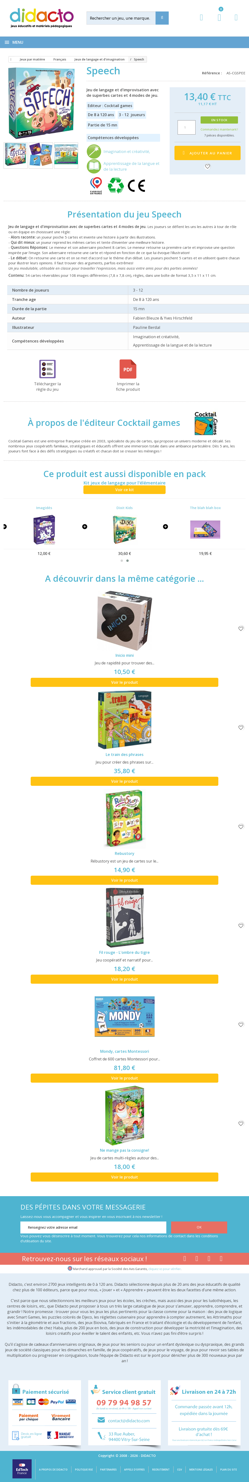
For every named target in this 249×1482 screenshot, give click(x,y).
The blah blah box (205, 507)
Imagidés (44, 507)
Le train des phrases (125, 754)
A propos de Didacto (53, 1469)
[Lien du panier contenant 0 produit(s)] (217, 22)
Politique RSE (84, 1469)
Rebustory (124, 853)
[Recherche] (162, 18)
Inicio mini (125, 655)
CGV (179, 1469)
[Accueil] (10, 59)
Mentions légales (201, 1469)
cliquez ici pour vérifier (164, 1269)
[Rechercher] (125, 18)
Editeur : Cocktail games (110, 105)
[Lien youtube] (197, 1259)
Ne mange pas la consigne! (124, 1150)
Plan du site (228, 1469)
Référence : (213, 73)
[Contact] (236, 21)
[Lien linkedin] (221, 1259)
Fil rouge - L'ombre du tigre (124, 952)
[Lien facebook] (185, 1259)
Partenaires (108, 1469)
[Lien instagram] (209, 1259)
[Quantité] (187, 127)
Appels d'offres (134, 1469)
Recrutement (161, 1469)
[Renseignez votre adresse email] (93, 1227)
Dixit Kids (124, 507)
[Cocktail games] (201, 423)
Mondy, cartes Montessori (124, 1051)
